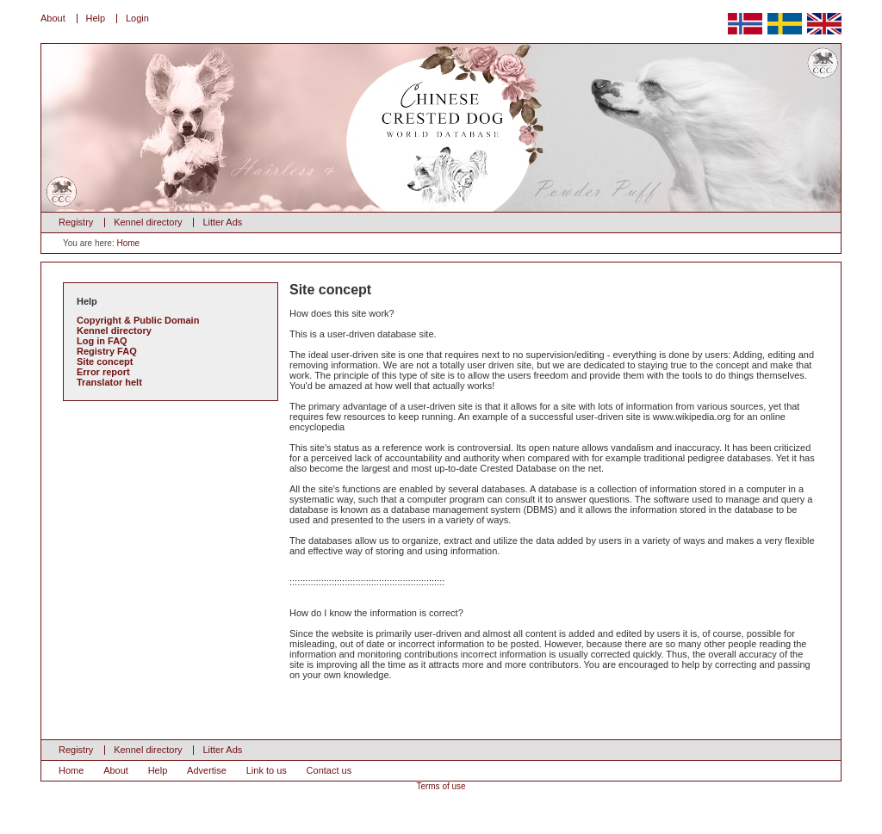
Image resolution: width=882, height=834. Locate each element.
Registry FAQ (107, 351)
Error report (103, 372)
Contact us (329, 770)
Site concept (105, 361)
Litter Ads (222, 222)
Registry (76, 222)
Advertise (207, 770)
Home (128, 243)
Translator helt (109, 382)
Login (137, 18)
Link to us (266, 770)
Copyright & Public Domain (138, 320)
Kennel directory (148, 222)
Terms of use (440, 786)
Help (96, 18)
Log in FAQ (102, 341)
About (52, 18)
